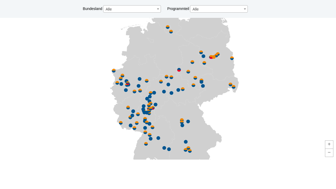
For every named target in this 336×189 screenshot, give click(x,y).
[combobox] (132, 9)
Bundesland (122, 9)
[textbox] (132, 9)
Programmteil (207, 9)
